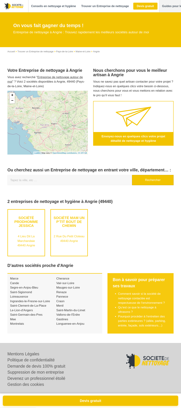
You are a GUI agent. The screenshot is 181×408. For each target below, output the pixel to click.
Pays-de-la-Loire (64, 51)
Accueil (11, 51)
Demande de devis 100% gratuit (36, 366)
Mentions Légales (23, 354)
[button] (53, 6)
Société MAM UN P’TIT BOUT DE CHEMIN (69, 222)
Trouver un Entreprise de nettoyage (35, 51)
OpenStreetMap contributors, (65, 153)
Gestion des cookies (25, 384)
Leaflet (37, 153)
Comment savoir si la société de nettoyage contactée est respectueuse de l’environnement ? (141, 298)
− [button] (12, 101)
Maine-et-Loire (83, 51)
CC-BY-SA (82, 153)
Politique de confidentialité (31, 360)
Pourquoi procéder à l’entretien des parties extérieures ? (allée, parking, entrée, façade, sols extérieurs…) (142, 321)
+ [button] (12, 95)
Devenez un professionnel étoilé (36, 378)
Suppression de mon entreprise (35, 372)
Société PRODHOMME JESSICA (26, 222)
